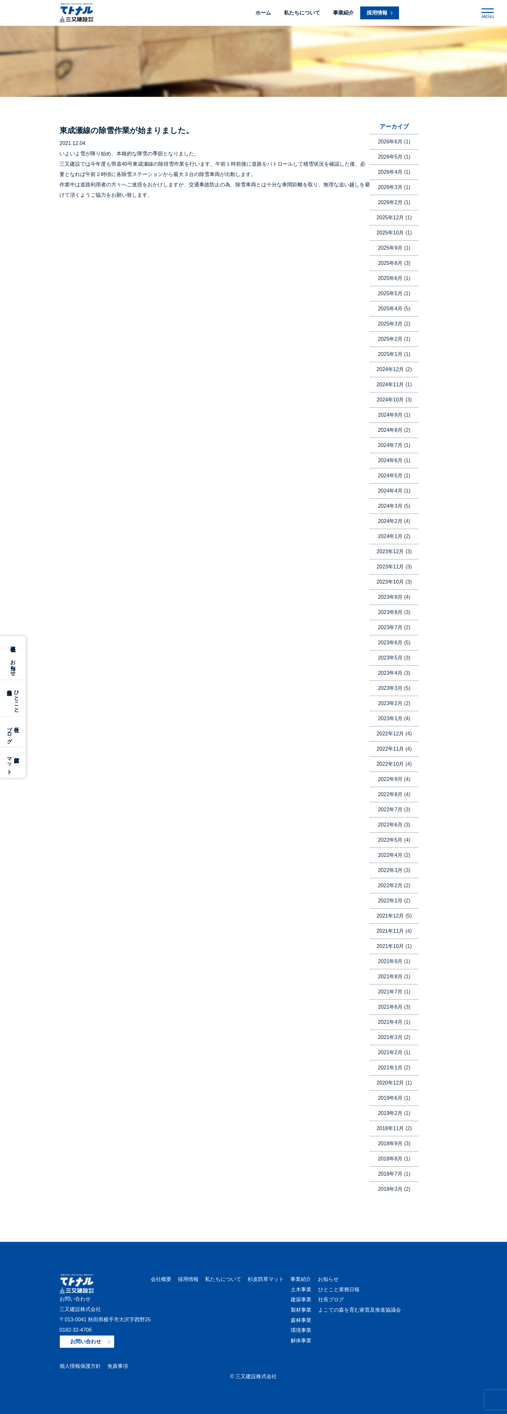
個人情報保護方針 (80, 1366)
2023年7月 (390, 627)
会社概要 (13, 642)
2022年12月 (390, 733)
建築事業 (300, 1300)
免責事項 (117, 1366)
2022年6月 (390, 824)
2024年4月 (390, 491)
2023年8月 (390, 612)
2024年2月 (390, 521)
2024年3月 (390, 506)
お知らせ (13, 664)
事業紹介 (343, 13)
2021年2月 (390, 1052)
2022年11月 (390, 749)
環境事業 (300, 1331)
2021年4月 (390, 1022)
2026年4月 (390, 172)
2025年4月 (390, 308)
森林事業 (300, 1320)
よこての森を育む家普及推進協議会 (359, 1310)
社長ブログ (330, 1300)
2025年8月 (390, 263)
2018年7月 (390, 1174)
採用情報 (188, 1279)
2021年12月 (390, 916)
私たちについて (302, 13)
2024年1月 (390, 536)
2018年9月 (390, 1143)
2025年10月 (390, 232)
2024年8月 (390, 430)
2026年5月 (390, 157)
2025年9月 (390, 248)
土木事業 (300, 1289)
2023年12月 (390, 551)
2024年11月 (390, 384)
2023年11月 (390, 566)
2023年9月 (390, 597)
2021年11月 (390, 931)
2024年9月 (390, 415)
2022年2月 (390, 885)
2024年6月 (390, 460)
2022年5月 (390, 840)
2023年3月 (390, 688)
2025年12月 (390, 217)
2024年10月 (390, 399)
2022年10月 (390, 764)
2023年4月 (390, 673)
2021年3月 (390, 1037)
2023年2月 (390, 703)
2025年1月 (390, 354)
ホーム (263, 13)
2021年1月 (390, 1067)
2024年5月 (390, 475)
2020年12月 (390, 1083)
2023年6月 (390, 642)
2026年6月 (390, 141)
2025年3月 (390, 324)
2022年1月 (390, 900)
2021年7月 (390, 991)
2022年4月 (390, 855)
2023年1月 (390, 718)
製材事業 (300, 1310)
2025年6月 (390, 278)
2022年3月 (390, 870)
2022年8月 (390, 794)
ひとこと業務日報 (338, 1289)
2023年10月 (390, 582)
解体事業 (300, 1341)
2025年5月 (390, 293)
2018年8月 (390, 1158)
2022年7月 (390, 809)
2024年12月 (390, 369)
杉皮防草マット (266, 1279)
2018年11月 (390, 1128)
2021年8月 (390, 976)
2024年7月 (390, 445)
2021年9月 (390, 961)
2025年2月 (390, 339)
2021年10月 (390, 946)
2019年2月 (390, 1113)
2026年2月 (390, 202)
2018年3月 (390, 1189)
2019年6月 (390, 1098)
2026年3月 (390, 187)
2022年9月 (390, 779)
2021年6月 (390, 1007)
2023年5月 (390, 657)
